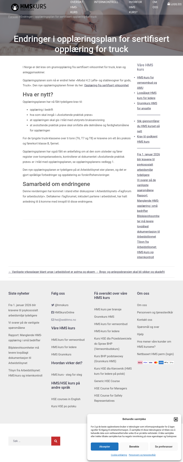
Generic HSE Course (107, 381)
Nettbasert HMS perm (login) (155, 354)
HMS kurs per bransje (108, 309)
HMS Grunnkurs (61, 354)
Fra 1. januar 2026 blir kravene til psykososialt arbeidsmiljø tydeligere (148, 165)
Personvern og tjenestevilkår (142, 455)
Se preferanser (163, 446)
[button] (176, 419)
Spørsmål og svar (148, 327)
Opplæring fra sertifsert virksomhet (106, 85)
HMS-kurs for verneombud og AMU (147, 83)
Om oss (142, 305)
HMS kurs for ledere (63, 347)
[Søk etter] (29, 441)
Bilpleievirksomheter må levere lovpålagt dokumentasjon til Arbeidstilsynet (148, 226)
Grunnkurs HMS (104, 316)
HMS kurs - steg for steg (66, 374)
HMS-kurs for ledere (107, 331)
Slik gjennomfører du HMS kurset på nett (148, 126)
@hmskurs (61, 305)
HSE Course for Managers (110, 388)
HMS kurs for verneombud (68, 339)
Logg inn (176, 4)
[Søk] (55, 441)
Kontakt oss (144, 319)
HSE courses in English (65, 399)
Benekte (134, 446)
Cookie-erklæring (119, 455)
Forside (13, 16)
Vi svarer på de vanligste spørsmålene (146, 185)
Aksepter (104, 446)
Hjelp (140, 334)
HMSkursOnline (64, 312)
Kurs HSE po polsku (63, 406)
